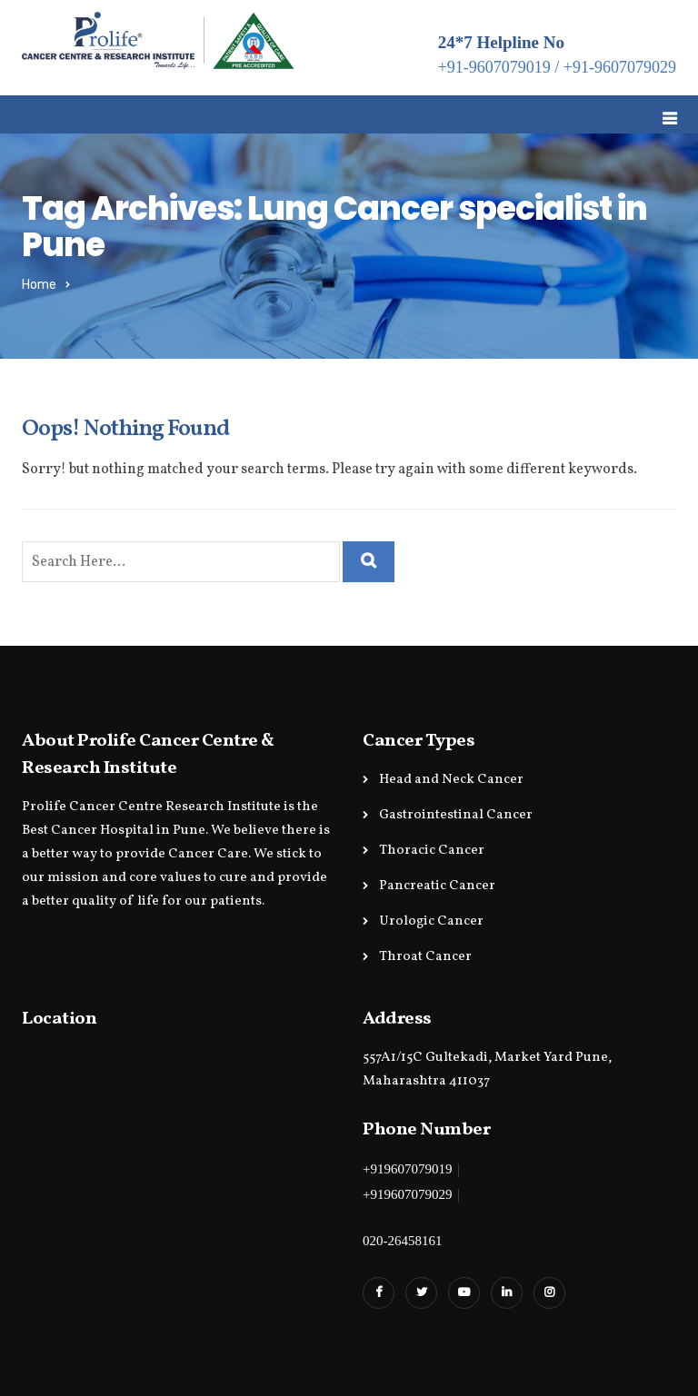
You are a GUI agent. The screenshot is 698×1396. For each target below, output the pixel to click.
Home (39, 284)
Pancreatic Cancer (437, 886)
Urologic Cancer (431, 921)
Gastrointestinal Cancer (456, 815)
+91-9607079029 (619, 67)
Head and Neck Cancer (451, 779)
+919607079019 (407, 1169)
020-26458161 (403, 1240)
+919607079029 (407, 1194)
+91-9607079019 (494, 67)
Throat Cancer (425, 956)
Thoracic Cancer (431, 850)
